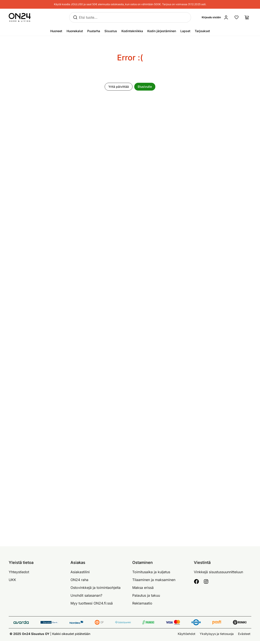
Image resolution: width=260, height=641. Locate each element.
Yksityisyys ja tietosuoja (217, 634)
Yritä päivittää (118, 86)
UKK (12, 580)
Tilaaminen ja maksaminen (153, 580)
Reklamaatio (142, 603)
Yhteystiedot (19, 572)
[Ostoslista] (247, 17)
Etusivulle (145, 86)
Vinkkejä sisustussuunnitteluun (218, 572)
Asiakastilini (80, 572)
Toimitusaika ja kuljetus (151, 572)
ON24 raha (79, 580)
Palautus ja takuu (146, 595)
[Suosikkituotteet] (236, 17)
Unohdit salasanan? (86, 595)
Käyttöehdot (186, 634)
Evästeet (244, 634)
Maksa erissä (143, 587)
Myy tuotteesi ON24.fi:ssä (91, 603)
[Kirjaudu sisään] (216, 17)
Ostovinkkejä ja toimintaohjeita (95, 587)
